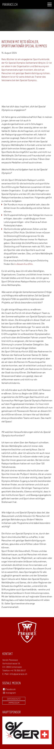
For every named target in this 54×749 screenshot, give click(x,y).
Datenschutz (14, 699)
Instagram (9, 692)
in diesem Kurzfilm (23, 263)
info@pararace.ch (18, 673)
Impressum (13, 702)
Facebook (11, 689)
